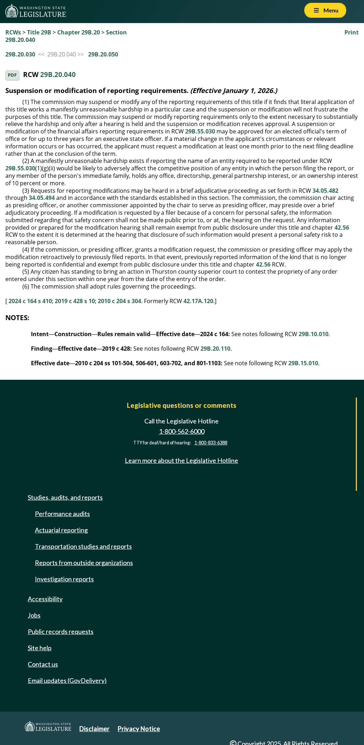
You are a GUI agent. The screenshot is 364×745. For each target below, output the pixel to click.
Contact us (43, 664)
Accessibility (45, 599)
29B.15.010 (303, 363)
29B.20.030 (20, 54)
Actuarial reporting (61, 530)
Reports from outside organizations (84, 562)
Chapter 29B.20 (78, 32)
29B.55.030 (200, 131)
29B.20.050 (103, 54)
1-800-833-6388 (210, 442)
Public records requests (60, 631)
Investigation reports (64, 579)
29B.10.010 (313, 334)
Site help (40, 648)
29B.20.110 (215, 348)
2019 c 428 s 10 (75, 301)
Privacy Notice (139, 729)
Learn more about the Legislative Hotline (181, 460)
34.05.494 (42, 198)
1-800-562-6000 (181, 431)
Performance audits (62, 513)
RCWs (13, 32)
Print (351, 32)
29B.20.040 (58, 74)
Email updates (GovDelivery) (67, 680)
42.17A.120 (198, 301)
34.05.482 (325, 191)
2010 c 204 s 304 (119, 301)
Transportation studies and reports (83, 546)
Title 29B (39, 32)
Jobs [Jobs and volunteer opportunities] (34, 615)
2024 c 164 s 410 (30, 301)
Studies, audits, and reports (65, 497)
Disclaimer (94, 729)
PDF (12, 75)
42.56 (341, 227)
